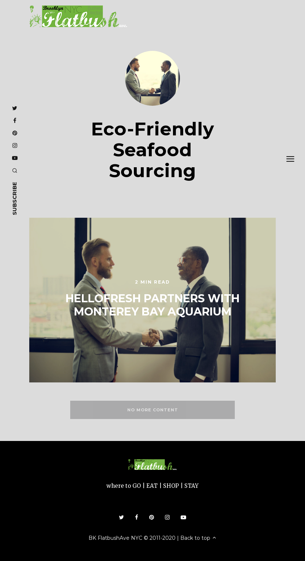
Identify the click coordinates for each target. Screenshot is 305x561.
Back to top (198, 538)
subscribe (14, 198)
